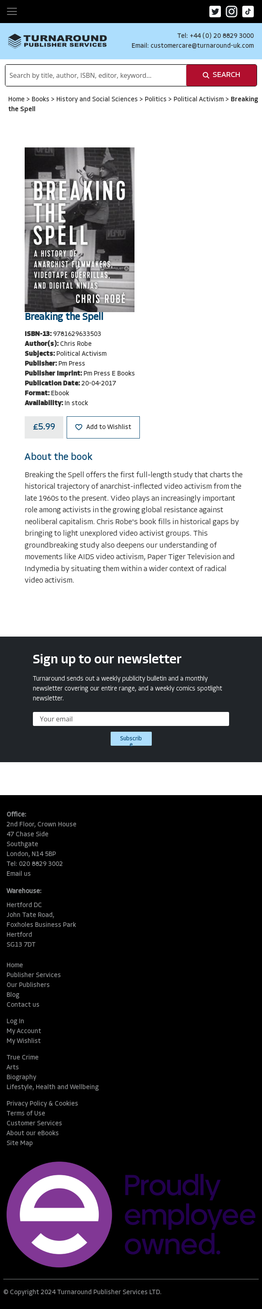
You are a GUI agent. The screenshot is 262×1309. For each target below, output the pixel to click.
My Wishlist (24, 1041)
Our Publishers (28, 985)
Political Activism (199, 99)
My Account (24, 1031)
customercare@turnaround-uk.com (202, 46)
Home (17, 99)
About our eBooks (33, 1133)
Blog (13, 995)
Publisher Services (34, 975)
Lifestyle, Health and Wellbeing (53, 1087)
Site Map (20, 1143)
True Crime (23, 1058)
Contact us (23, 1005)
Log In (15, 1021)
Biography (21, 1077)
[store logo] (57, 41)
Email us (19, 874)
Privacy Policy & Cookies (42, 1104)
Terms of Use (26, 1114)
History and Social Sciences (97, 99)
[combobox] (95, 75)
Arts (13, 1067)
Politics (156, 99)
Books (41, 99)
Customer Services (34, 1123)
